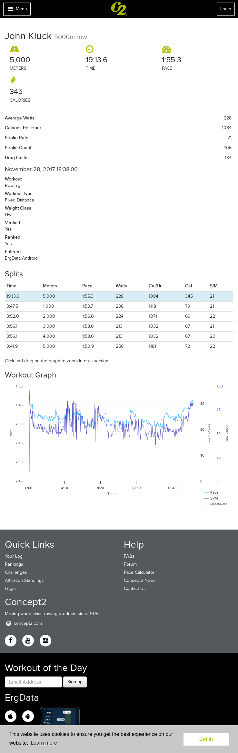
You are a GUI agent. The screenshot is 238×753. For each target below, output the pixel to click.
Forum (130, 564)
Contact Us (135, 588)
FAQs (129, 556)
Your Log (14, 556)
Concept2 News (140, 580)
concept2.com (23, 623)
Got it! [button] (206, 739)
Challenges (16, 572)
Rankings (14, 564)
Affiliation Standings (24, 580)
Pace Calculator (139, 572)
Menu (16, 10)
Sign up (75, 681)
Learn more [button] (44, 743)
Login (225, 8)
